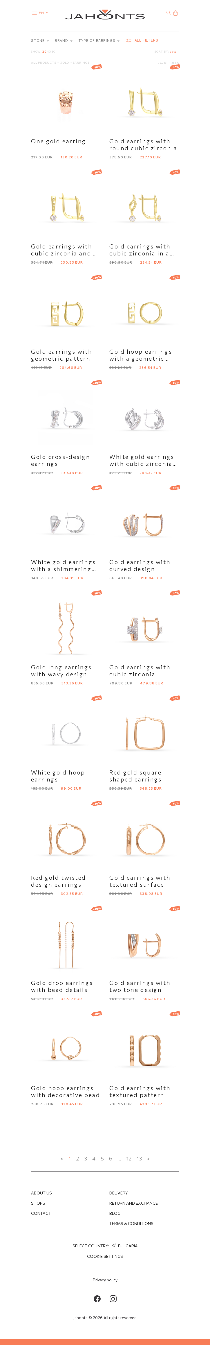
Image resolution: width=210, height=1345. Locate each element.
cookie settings (105, 1256)
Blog (114, 1213)
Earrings (81, 63)
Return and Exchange (133, 1203)
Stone (40, 41)
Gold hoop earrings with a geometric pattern (140, 358)
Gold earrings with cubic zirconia (140, 671)
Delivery (118, 1192)
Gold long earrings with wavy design (61, 671)
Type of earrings (99, 41)
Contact (41, 1213)
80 (54, 51)
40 (49, 51)
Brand (64, 41)
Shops (38, 1203)
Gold (65, 63)
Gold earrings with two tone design (140, 986)
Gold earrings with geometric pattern (61, 355)
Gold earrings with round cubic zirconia (143, 145)
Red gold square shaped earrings (135, 776)
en (44, 12)
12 (128, 1159)
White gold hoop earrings (58, 776)
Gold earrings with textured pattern (140, 1092)
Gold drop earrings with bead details (62, 986)
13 (139, 1159)
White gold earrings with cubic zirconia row (141, 463)
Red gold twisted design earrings (58, 881)
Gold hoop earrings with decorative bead (65, 1092)
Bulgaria (124, 1245)
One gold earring (58, 141)
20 (44, 51)
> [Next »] (148, 1159)
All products (44, 63)
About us (41, 1192)
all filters (141, 40)
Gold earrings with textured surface (140, 881)
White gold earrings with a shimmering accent (63, 569)
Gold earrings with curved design (140, 566)
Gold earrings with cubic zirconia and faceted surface (61, 253)
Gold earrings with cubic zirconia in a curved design (140, 253)
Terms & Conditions (131, 1223)
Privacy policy (105, 1279)
